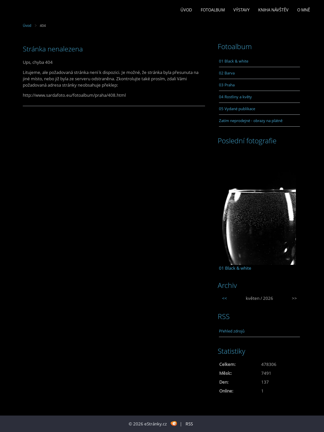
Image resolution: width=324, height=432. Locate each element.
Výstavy (241, 10)
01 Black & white (233, 61)
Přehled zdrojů (232, 330)
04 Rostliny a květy (235, 96)
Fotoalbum (213, 10)
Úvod (186, 10)
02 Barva (227, 72)
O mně (303, 10)
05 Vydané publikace (237, 108)
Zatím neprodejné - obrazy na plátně (250, 120)
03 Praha (227, 84)
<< (224, 298)
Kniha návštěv (273, 10)
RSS (189, 424)
